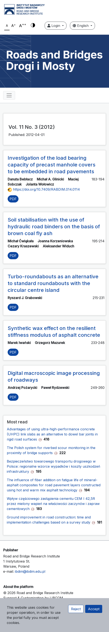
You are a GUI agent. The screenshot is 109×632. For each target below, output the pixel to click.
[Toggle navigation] (9, 95)
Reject (76, 609)
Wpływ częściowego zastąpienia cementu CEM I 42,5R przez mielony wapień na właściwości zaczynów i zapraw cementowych (53, 503)
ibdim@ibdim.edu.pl (30, 571)
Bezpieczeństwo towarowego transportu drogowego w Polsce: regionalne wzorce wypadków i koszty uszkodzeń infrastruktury (53, 466)
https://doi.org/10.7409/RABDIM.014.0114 (44, 189)
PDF (13, 199)
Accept (93, 609)
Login (54, 26)
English (81, 26)
